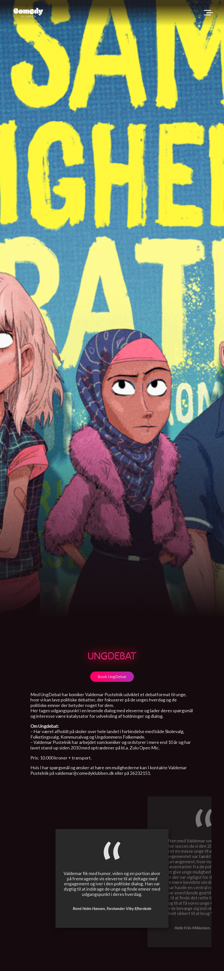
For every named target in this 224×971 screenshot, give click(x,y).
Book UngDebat (112, 676)
